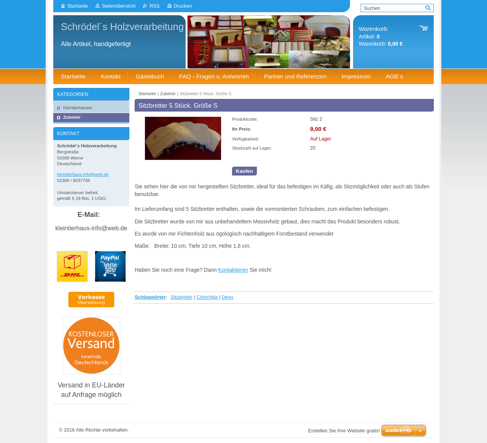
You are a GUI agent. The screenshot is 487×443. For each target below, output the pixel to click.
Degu (228, 297)
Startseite (77, 6)
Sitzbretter (181, 297)
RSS (154, 6)
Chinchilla (207, 297)
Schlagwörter (150, 297)
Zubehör (168, 93)
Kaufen (244, 171)
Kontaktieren (233, 270)
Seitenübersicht (118, 6)
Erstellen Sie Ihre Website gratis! (344, 430)
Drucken (183, 6)
